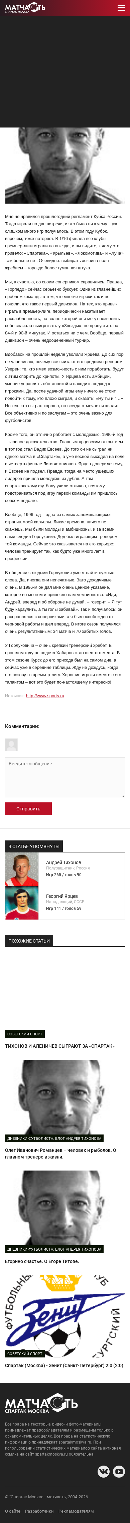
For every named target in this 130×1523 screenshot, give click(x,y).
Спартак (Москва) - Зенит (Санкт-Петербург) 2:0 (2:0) (64, 1365)
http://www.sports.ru (45, 695)
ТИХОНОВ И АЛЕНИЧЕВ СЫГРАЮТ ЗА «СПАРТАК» (60, 1046)
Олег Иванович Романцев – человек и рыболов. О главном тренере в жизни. (60, 1154)
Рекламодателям (76, 1511)
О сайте (12, 1511)
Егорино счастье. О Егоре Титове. (42, 1261)
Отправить (28, 808)
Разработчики (39, 1511)
